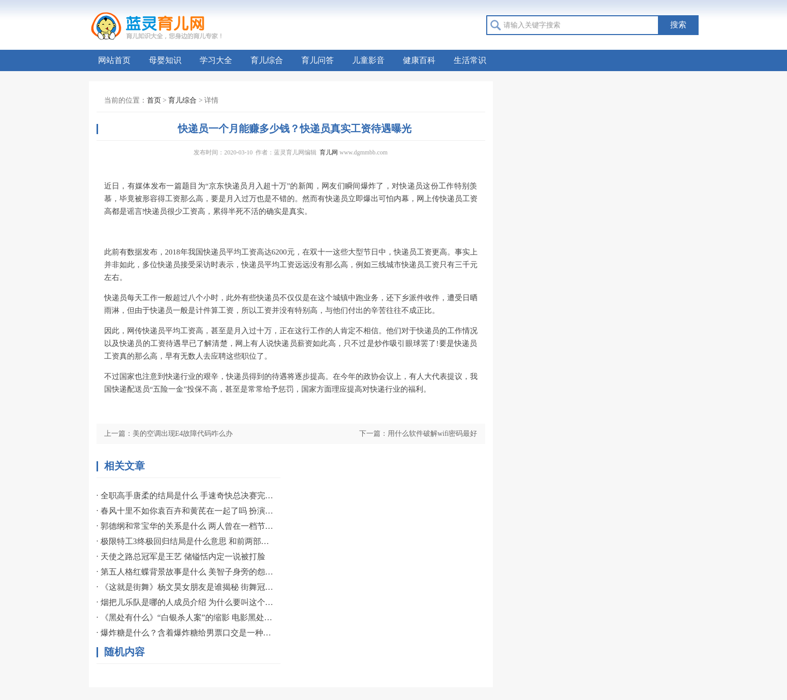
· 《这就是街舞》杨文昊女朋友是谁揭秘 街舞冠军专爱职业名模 (185, 587)
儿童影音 (368, 60)
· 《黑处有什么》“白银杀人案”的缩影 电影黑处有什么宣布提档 (185, 617)
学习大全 (216, 60)
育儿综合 (266, 60)
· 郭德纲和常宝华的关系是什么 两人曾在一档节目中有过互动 (185, 526)
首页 (154, 100)
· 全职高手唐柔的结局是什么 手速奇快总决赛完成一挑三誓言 (185, 495)
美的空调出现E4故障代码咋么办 (183, 433)
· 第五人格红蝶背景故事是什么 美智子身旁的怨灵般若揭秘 (185, 571)
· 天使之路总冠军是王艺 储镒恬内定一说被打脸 (181, 556)
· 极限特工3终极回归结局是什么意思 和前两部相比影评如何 (185, 541)
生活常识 (470, 60)
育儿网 (329, 152)
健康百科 (419, 60)
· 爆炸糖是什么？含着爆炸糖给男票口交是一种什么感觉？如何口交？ (185, 632)
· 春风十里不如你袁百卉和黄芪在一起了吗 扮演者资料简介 (185, 510)
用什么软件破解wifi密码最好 (433, 433)
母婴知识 (165, 60)
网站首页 (114, 60)
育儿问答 (317, 60)
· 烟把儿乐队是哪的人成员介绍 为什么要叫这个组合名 (185, 602)
